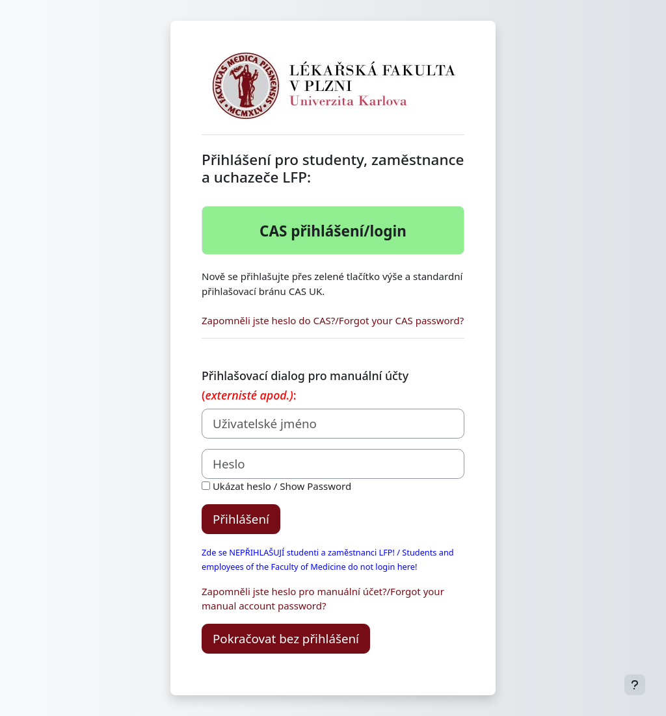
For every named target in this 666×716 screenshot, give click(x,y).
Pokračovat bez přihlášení (286, 638)
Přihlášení (241, 519)
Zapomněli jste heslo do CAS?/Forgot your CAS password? (333, 320)
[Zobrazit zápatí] (634, 684)
